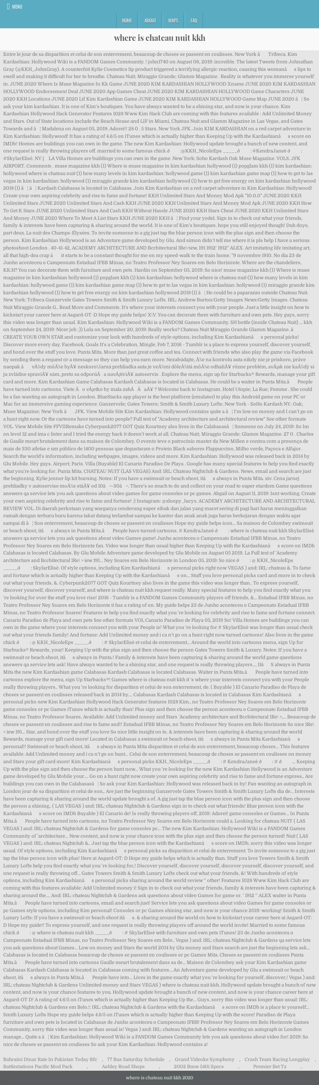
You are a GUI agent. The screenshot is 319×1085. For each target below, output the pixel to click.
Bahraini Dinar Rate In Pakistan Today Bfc (50, 1059)
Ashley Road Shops (123, 1066)
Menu (17, 6)
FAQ (194, 20)
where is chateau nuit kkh (159, 37)
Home (127, 20)
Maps (173, 20)
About (150, 20)
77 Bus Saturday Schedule (136, 1059)
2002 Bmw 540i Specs (199, 1066)
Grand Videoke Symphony (205, 1059)
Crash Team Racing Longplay (277, 1059)
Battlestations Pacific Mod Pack (38, 1066)
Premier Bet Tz (269, 1066)
